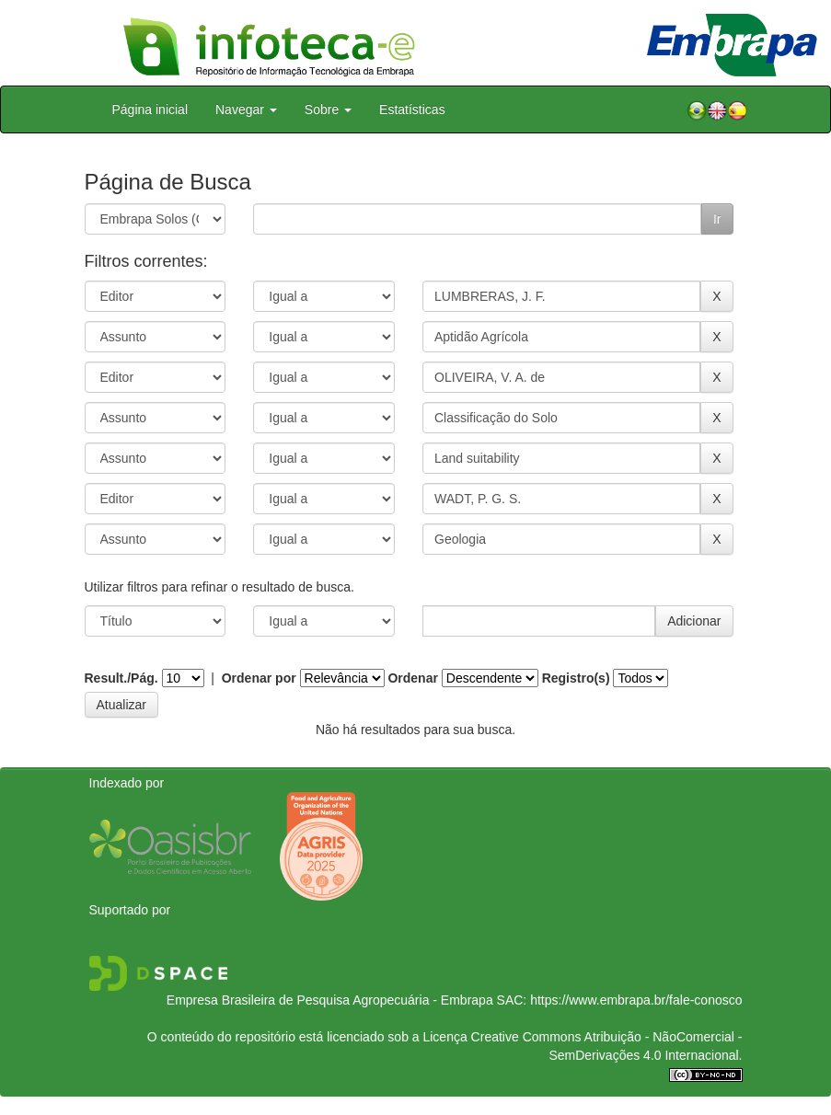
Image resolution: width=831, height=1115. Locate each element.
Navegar (246, 109)
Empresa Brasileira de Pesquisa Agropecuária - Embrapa (330, 1000)
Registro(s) (576, 678)
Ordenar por (259, 678)
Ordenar (412, 678)
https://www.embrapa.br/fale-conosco (636, 1000)
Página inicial (150, 109)
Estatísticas (412, 109)
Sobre (328, 109)
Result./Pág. (121, 678)
